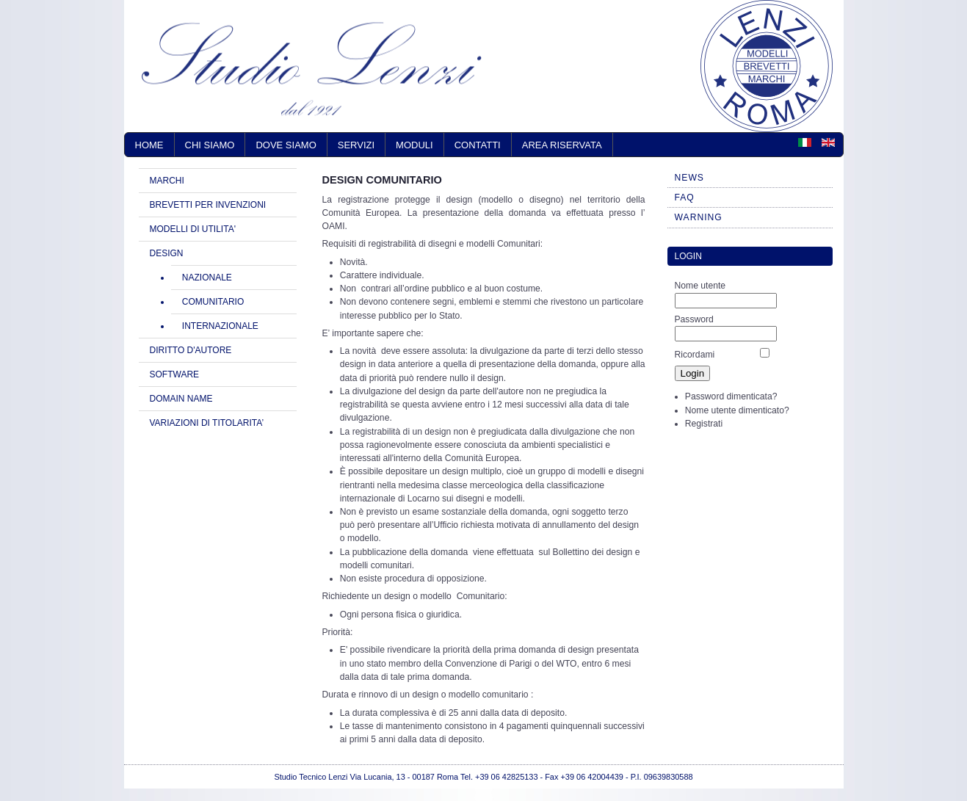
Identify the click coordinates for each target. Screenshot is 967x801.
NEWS (689, 178)
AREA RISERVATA (562, 145)
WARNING (698, 217)
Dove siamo (286, 145)
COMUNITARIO (213, 302)
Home (149, 145)
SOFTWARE (175, 374)
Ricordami (695, 354)
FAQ (685, 197)
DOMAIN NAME (181, 399)
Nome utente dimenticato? (737, 410)
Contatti (477, 145)
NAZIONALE (207, 277)
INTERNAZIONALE (220, 326)
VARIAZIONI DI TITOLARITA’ (207, 423)
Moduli (414, 145)
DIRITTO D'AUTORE (191, 350)
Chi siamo (210, 145)
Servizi (356, 145)
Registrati (703, 423)
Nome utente (700, 285)
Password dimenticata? (731, 396)
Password (694, 319)
